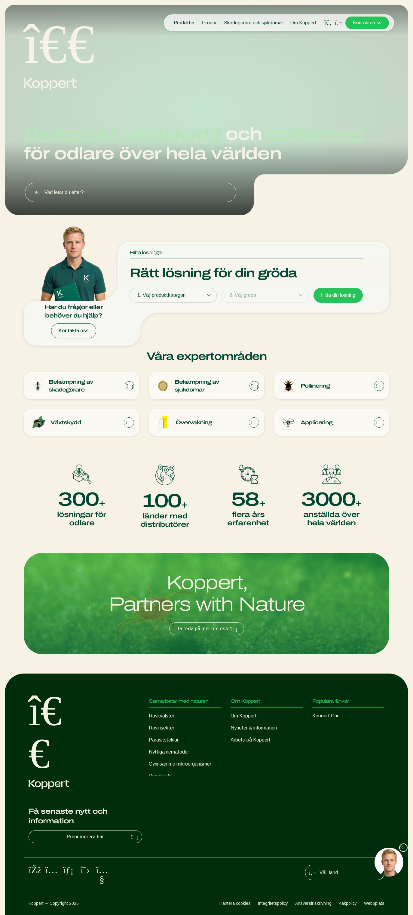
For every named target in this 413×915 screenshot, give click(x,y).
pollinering (314, 133)
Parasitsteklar (164, 740)
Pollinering (159, 788)
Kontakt (239, 752)
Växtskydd (160, 776)
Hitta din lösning (338, 295)
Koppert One (326, 716)
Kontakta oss (367, 22)
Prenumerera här (103, 837)
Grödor (209, 22)
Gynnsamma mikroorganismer (180, 764)
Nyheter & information (254, 728)
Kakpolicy (348, 903)
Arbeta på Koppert (251, 740)
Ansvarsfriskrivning (313, 903)
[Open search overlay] (328, 23)
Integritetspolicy (273, 903)
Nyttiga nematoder (169, 752)
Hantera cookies (235, 903)
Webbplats (374, 903)
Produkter (184, 22)
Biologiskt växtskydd (122, 133)
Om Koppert (303, 22)
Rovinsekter (161, 728)
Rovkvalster (161, 716)
